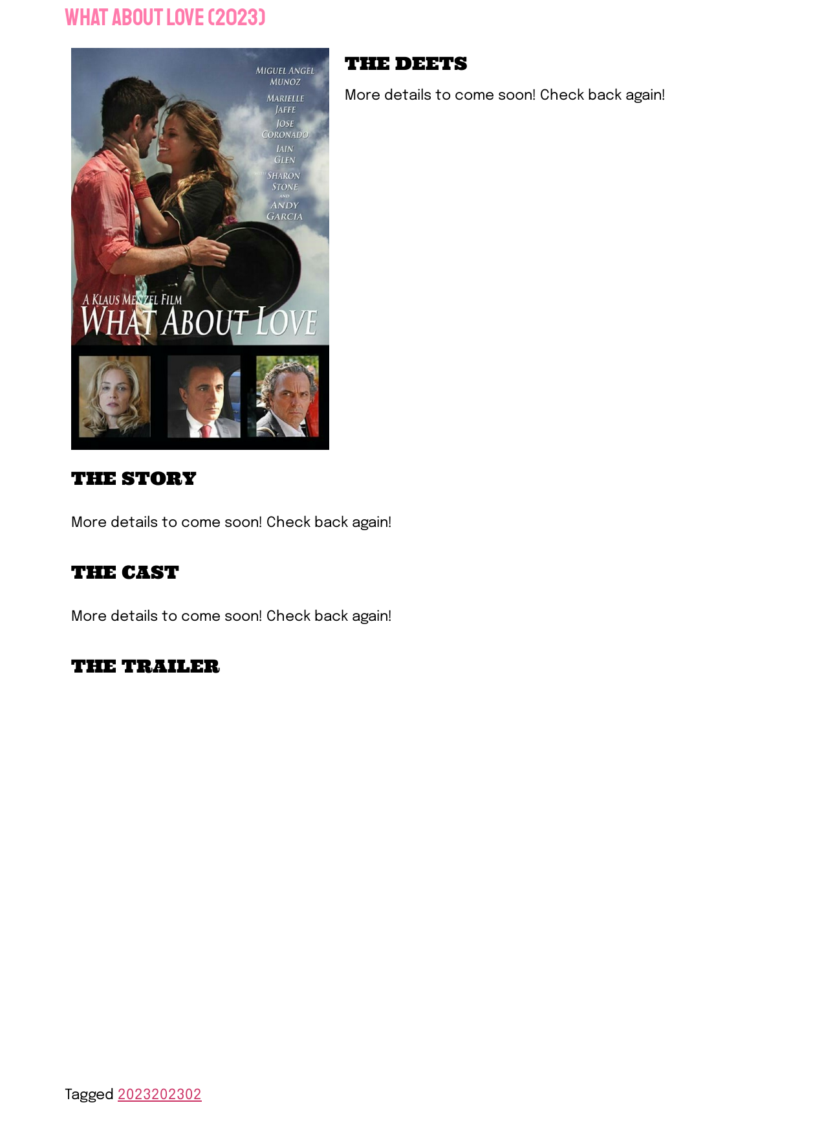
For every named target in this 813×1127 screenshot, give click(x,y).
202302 (176, 1095)
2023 (134, 1095)
